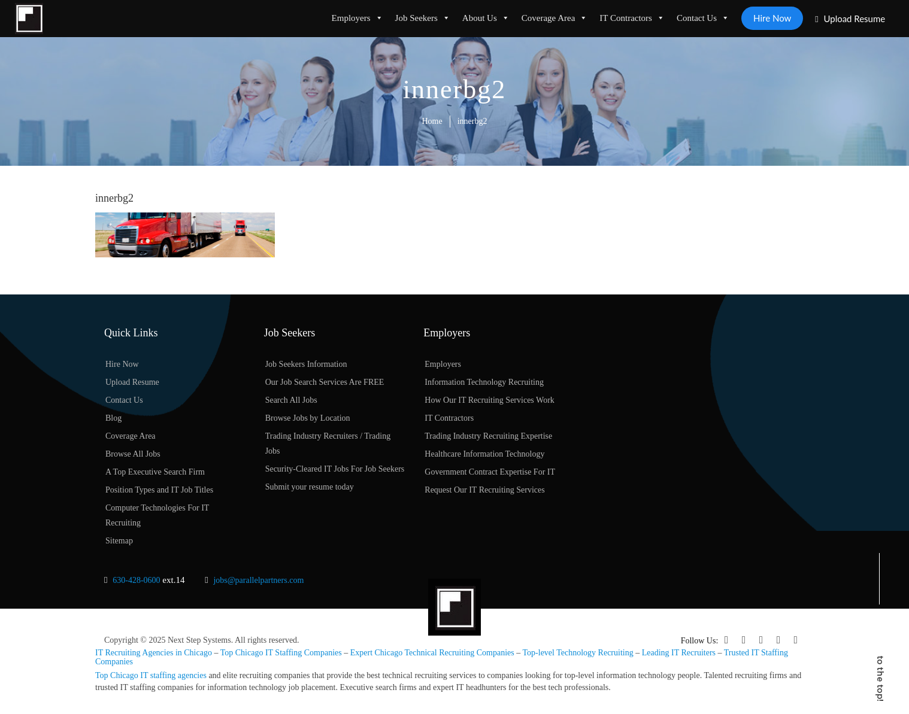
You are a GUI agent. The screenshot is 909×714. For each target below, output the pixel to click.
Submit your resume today (309, 487)
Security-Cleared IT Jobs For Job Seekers (335, 469)
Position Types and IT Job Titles (159, 490)
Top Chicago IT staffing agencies (151, 674)
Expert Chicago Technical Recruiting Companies (432, 652)
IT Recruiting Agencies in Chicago (153, 652)
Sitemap (119, 541)
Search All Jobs (291, 400)
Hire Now (772, 18)
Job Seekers (422, 18)
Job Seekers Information (306, 364)
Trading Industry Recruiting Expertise (488, 436)
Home (432, 121)
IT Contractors (632, 18)
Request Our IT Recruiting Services (484, 490)
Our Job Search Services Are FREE (324, 382)
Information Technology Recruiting (484, 382)
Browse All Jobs (132, 454)
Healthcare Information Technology (484, 454)
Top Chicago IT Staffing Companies (281, 652)
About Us (485, 18)
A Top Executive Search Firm (155, 472)
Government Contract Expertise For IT (490, 472)
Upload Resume (850, 18)
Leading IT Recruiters (679, 652)
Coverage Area (554, 18)
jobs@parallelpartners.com (258, 580)
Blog (113, 418)
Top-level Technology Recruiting (578, 652)
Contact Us (702, 18)
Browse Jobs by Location (307, 418)
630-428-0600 (136, 580)
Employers (357, 18)
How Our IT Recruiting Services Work (489, 400)
